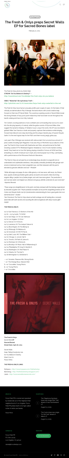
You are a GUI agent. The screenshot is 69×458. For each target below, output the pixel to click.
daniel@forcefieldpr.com (13, 444)
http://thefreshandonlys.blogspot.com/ (26, 372)
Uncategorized (35, 17)
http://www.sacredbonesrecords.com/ (22, 374)
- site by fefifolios (23, 455)
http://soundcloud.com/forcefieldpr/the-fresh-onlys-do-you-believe (29, 96)
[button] (64, 4)
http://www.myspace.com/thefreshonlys (26, 369)
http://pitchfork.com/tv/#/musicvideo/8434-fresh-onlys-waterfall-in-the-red (32, 103)
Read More (9, 413)
